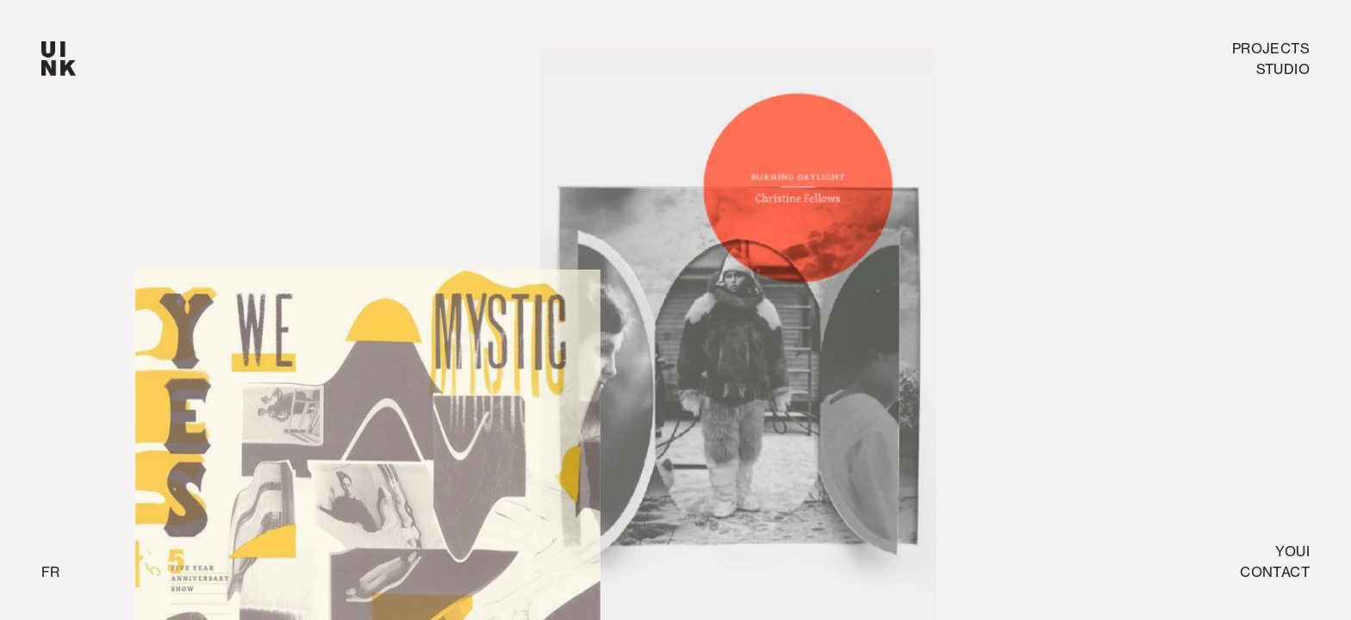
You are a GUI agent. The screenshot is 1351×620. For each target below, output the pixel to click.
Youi (1292, 551)
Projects (1271, 48)
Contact (1275, 571)
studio (1283, 69)
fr (50, 571)
